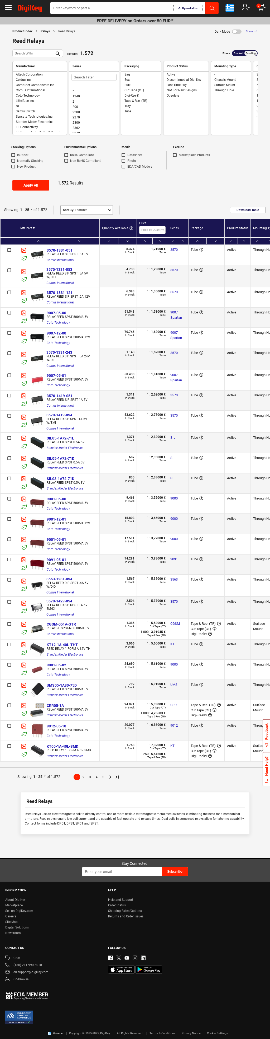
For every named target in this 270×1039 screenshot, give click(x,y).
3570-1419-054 (59, 415)
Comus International (60, 260)
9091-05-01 (56, 560)
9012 (174, 725)
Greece (55, 1033)
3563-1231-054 (59, 579)
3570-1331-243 (59, 352)
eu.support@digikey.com (27, 972)
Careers (10, 916)
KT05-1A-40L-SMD (62, 746)
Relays (45, 31)
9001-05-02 (56, 665)
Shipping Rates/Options (125, 911)
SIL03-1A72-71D (60, 479)
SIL (172, 437)
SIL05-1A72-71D (60, 458)
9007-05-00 (56, 313)
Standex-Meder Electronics (65, 448)
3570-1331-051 (60, 250)
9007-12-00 (56, 333)
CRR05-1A (55, 705)
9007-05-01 (56, 375)
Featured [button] (75, 210)
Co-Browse (16, 979)
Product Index (22, 31)
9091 (174, 559)
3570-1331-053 (59, 269)
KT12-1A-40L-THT (62, 645)
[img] (30, 9)
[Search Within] (33, 53)
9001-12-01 (56, 519)
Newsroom (13, 933)
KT (172, 644)
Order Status (117, 905)
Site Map (11, 922)
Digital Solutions (17, 927)
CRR (173, 705)
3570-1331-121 (60, 293)
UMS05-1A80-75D (62, 685)
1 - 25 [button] (24, 210)
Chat (12, 958)
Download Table (248, 210)
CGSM (175, 624)
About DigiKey (15, 900)
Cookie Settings (217, 1033)
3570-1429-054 (59, 601)
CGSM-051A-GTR (61, 624)
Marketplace (14, 905)
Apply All (30, 185)
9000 (174, 498)
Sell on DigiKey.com (19, 911)
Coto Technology (58, 322)
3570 (174, 250)
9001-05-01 (56, 539)
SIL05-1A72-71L (60, 438)
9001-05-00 (56, 499)
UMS (173, 685)
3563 (174, 579)
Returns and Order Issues (125, 916)
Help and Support (120, 900)
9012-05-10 (56, 726)
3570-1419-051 (60, 396)
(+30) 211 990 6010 (23, 965)
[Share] (252, 31)
